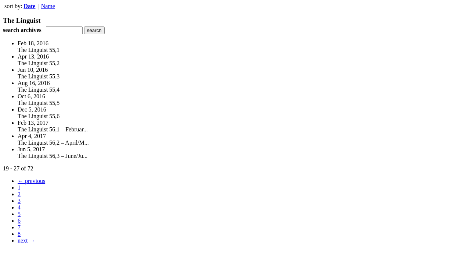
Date (29, 6)
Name (48, 6)
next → (26, 240)
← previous (31, 181)
